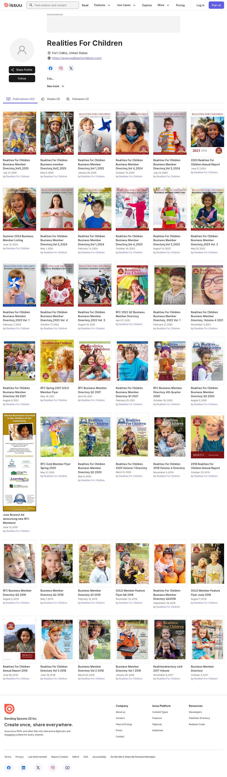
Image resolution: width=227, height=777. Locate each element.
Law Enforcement (37, 757)
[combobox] (56, 5)
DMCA (75, 757)
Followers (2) (77, 99)
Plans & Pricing (124, 724)
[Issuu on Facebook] (8, 768)
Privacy (20, 757)
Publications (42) (20, 99)
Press (119, 731)
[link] (85, 5)
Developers (195, 712)
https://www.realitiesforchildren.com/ (77, 58)
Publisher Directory (199, 718)
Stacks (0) (50, 99)
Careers (120, 718)
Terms (7, 757)
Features (157, 718)
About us (120, 712)
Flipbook (157, 724)
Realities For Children (17, 177)
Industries (157, 731)
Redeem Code (197, 724)
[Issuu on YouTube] (67, 768)
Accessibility (99, 757)
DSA (86, 757)
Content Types (160, 712)
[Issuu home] (13, 5)
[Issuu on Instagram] (52, 768)
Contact (120, 737)
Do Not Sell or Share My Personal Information (133, 757)
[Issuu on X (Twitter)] (38, 768)
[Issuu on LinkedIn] (23, 768)
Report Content (59, 757)
